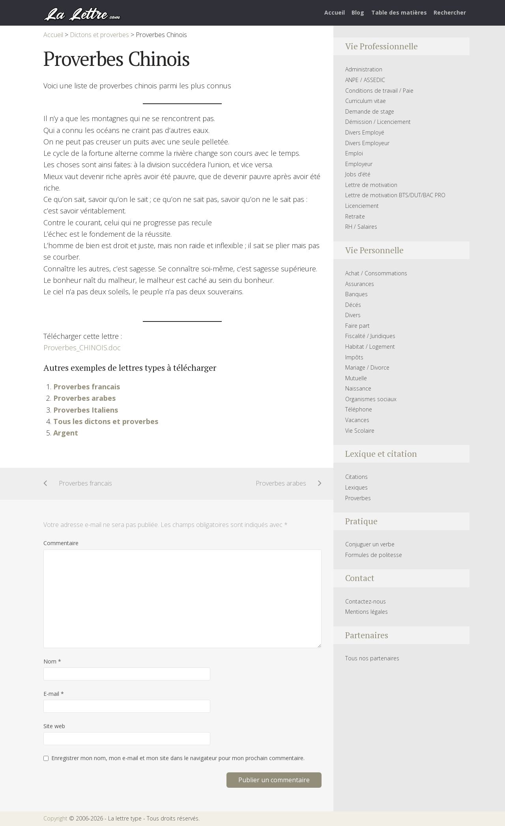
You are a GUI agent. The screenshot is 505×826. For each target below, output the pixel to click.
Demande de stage (369, 111)
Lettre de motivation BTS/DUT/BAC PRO (395, 195)
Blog (358, 12)
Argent (65, 432)
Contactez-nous (365, 601)
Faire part (357, 325)
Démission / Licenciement (378, 121)
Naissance (358, 388)
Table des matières (399, 12)
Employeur (358, 164)
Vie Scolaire (359, 430)
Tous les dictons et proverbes (105, 421)
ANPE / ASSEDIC (365, 80)
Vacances (357, 420)
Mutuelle (356, 378)
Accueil (334, 12)
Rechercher (450, 12)
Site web (54, 726)
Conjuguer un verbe (370, 544)
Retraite (355, 216)
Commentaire (61, 543)
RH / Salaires (361, 226)
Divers (353, 315)
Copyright (55, 818)
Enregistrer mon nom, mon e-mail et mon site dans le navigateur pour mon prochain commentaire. (178, 758)
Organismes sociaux (371, 399)
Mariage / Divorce (367, 367)
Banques (356, 294)
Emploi (354, 153)
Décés (353, 304)
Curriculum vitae (365, 101)
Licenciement (362, 205)
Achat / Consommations (376, 273)
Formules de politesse (373, 555)
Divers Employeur (367, 143)
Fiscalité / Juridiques (370, 336)
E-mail (53, 693)
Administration (363, 69)
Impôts (354, 357)
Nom (52, 661)
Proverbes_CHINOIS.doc (82, 347)
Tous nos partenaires (372, 658)
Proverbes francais (86, 386)
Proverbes (358, 498)
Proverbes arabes (84, 398)
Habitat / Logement (370, 346)
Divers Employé (364, 132)
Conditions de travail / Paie (379, 90)
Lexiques (356, 487)
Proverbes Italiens (85, 410)
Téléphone (358, 409)
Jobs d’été (357, 174)
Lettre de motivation (371, 185)
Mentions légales (366, 611)
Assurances (359, 284)
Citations (356, 476)
